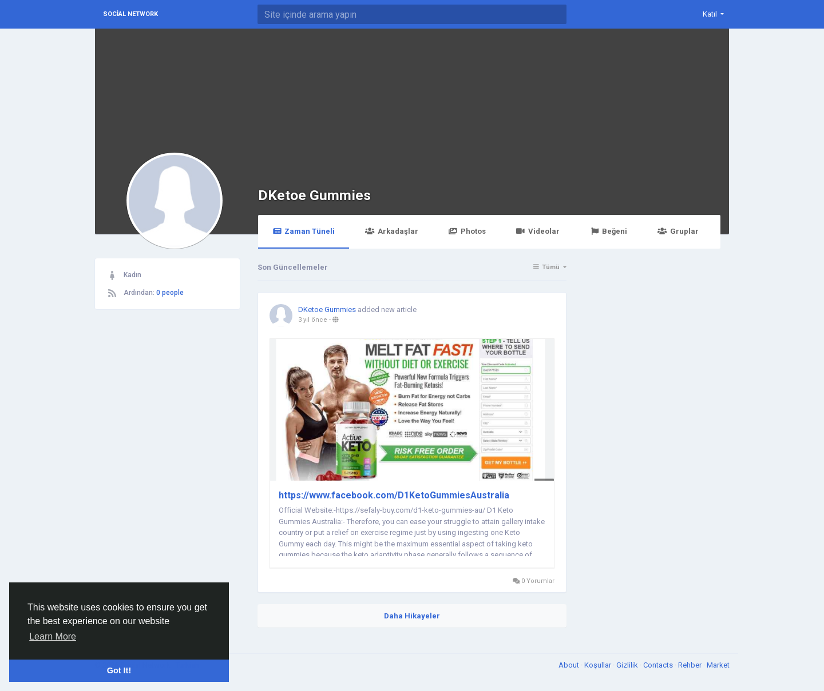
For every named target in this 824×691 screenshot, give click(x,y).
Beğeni (608, 231)
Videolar (538, 231)
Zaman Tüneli (303, 231)
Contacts (659, 665)
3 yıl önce (312, 319)
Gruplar (677, 231)
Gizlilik (628, 665)
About (569, 665)
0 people (170, 293)
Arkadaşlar (391, 231)
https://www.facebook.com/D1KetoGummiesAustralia (394, 495)
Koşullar (598, 665)
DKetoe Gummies (314, 195)
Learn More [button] (52, 636)
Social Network (130, 14)
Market (718, 665)
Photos (467, 231)
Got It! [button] (119, 670)
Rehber (690, 665)
